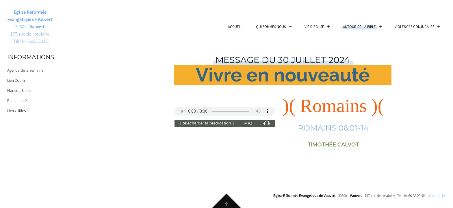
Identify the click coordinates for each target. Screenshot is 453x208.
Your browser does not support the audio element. (224, 111)
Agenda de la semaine (25, 70)
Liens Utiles (16, 110)
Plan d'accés (17, 100)
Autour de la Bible (359, 26)
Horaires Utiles (19, 90)
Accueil (235, 26)
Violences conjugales (414, 26)
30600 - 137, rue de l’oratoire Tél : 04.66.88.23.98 (30, 26)
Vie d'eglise (314, 26)
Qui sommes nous (271, 26)
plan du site (437, 195)
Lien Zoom (16, 80)
